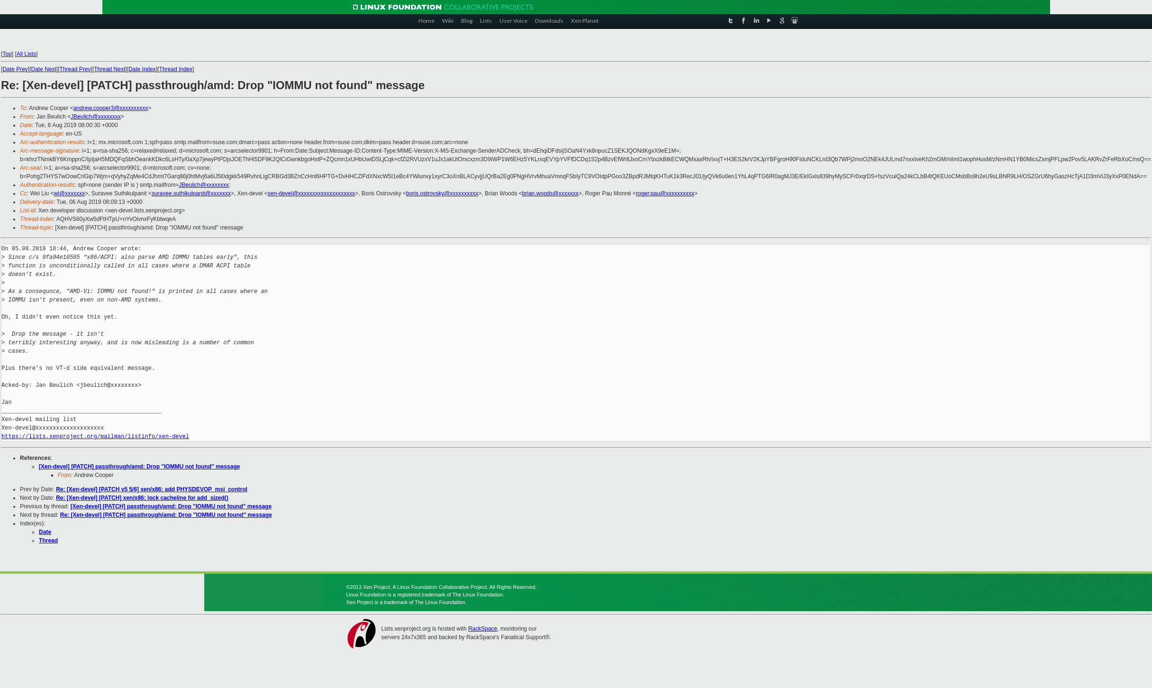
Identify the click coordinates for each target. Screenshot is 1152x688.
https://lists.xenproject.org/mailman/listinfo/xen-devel (95, 436)
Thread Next (109, 69)
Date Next (43, 69)
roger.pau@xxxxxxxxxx (665, 193)
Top (6, 54)
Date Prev (14, 69)
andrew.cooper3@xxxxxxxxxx (110, 108)
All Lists (26, 54)
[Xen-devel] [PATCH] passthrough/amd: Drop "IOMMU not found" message (139, 466)
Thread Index (176, 69)
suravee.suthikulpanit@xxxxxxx (191, 193)
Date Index (142, 69)
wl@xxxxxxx (69, 193)
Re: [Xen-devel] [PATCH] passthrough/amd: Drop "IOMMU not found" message (166, 515)
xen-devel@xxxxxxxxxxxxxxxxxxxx (311, 193)
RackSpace (482, 628)
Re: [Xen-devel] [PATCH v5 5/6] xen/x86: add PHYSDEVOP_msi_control (151, 489)
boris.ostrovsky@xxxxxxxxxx (442, 193)
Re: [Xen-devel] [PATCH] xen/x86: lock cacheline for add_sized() (142, 498)
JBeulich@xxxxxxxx (96, 116)
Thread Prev (75, 69)
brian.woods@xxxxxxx (550, 193)
